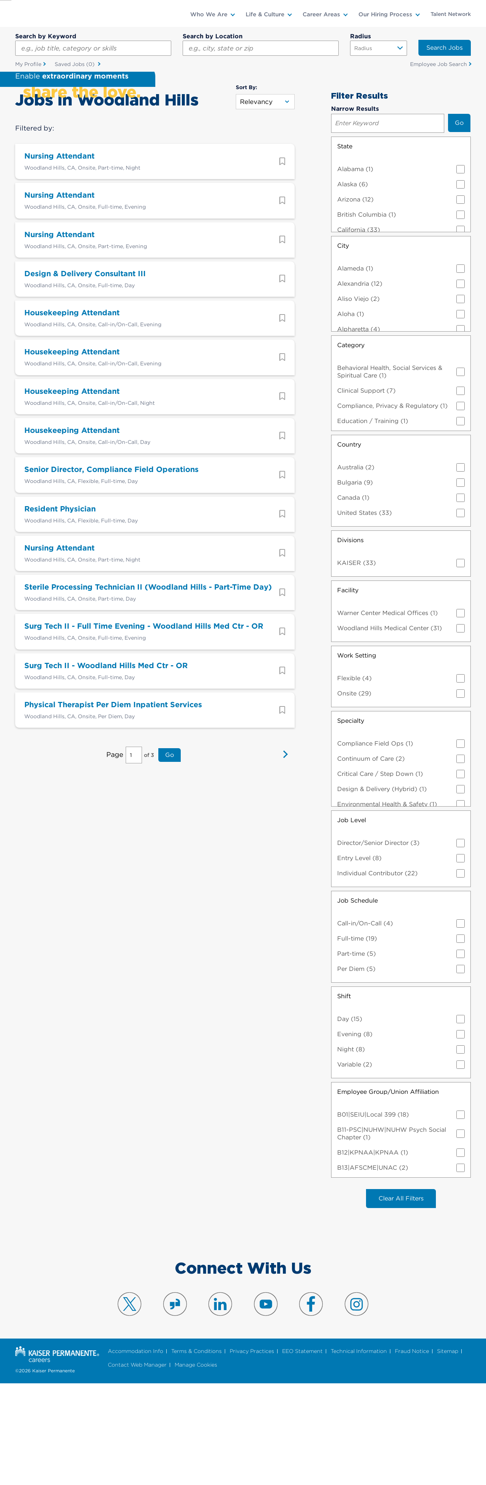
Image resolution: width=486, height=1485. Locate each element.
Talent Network (451, 14)
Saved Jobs (75, 64)
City (343, 347)
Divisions (350, 641)
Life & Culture (265, 14)
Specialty (350, 822)
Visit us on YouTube (265, 1405)
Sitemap (447, 1452)
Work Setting (356, 756)
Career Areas (321, 14)
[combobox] (261, 48)
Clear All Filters (401, 1299)
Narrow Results (355, 210)
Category (350, 446)
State (344, 247)
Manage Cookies (196, 1466)
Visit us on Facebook (311, 1405)
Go (169, 859)
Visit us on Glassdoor (175, 1405)
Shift (344, 1097)
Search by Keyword (45, 36)
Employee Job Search (438, 64)
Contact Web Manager (137, 1466)
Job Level (351, 921)
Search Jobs (444, 47)
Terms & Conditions (196, 1452)
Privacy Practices (252, 1452)
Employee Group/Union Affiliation (388, 1193)
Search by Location (213, 36)
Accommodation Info (135, 1452)
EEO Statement (302, 1452)
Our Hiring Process (385, 14)
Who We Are (208, 14)
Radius (360, 36)
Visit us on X (129, 1405)
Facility (347, 691)
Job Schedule (357, 1001)
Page (115, 859)
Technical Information (359, 1452)
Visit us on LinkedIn (220, 1405)
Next (283, 859)
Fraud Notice (412, 1452)
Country (349, 545)
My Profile (28, 64)
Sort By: (246, 189)
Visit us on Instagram (356, 1405)
